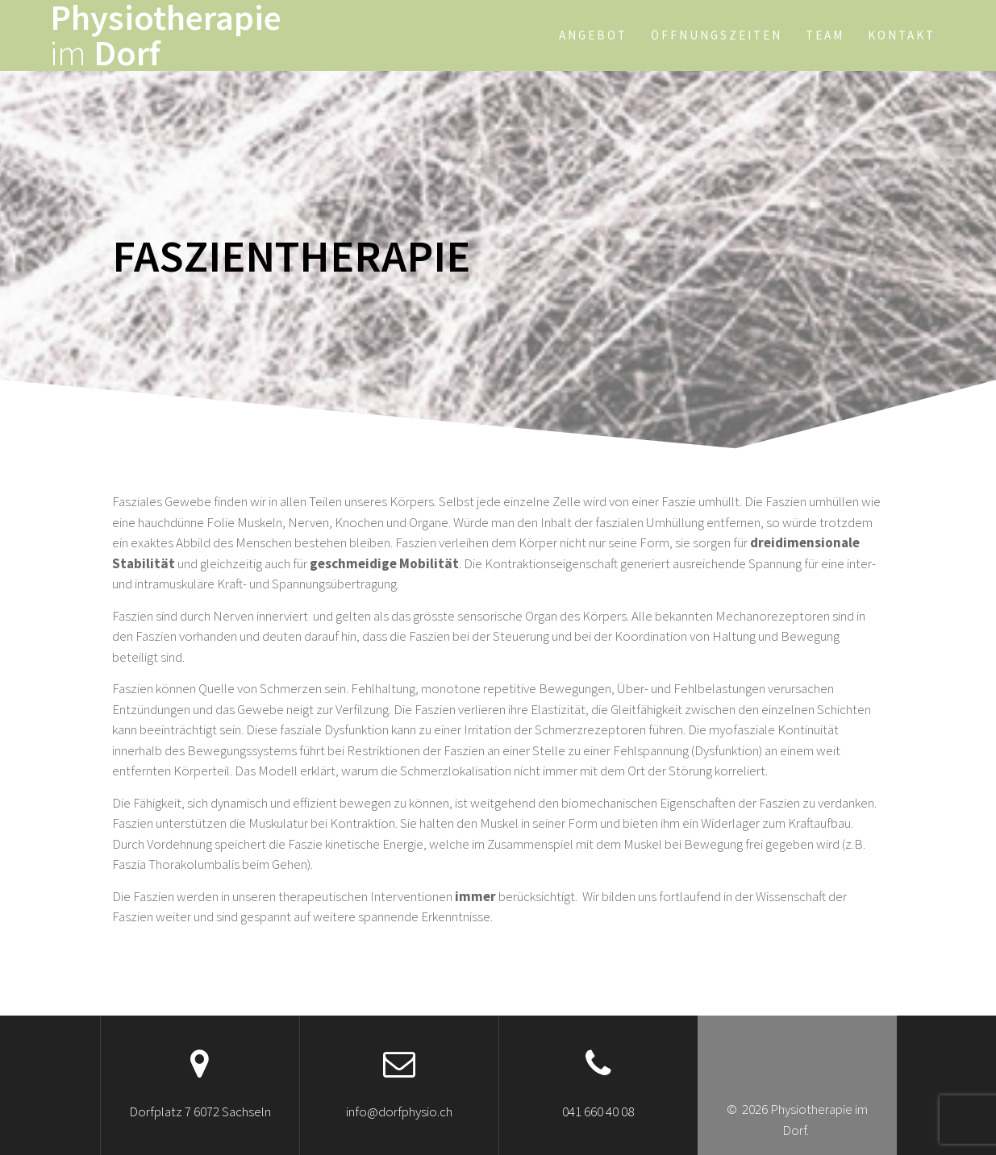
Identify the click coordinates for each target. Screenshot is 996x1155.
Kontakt (902, 35)
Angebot (593, 35)
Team (825, 35)
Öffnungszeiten (716, 35)
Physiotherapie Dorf (165, 35)
